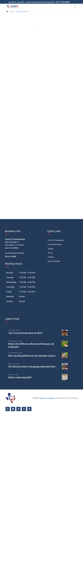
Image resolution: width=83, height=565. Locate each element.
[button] (75, 6)
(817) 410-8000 (62, 2)
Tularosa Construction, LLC (48, 398)
